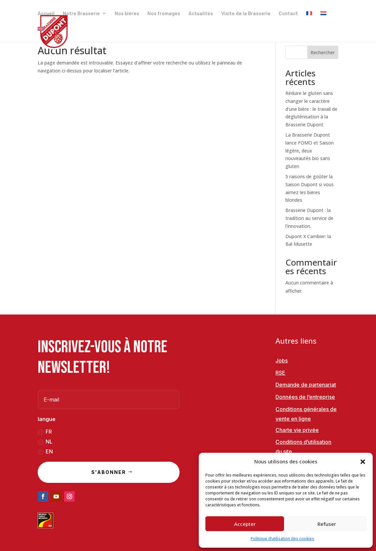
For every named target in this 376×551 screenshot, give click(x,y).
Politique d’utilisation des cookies (282, 538)
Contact (288, 13)
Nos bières (127, 13)
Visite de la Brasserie (246, 13)
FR (45, 431)
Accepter (245, 524)
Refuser (326, 524)
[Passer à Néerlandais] (323, 18)
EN (45, 451)
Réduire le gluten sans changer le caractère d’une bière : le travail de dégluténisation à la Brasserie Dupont (311, 109)
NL (45, 441)
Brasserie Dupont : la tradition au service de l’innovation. (309, 218)
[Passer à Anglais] (41, 34)
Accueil (46, 13)
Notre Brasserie (81, 13)
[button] (362, 461)
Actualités (200, 13)
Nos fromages (163, 13)
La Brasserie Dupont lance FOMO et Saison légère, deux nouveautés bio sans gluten (309, 150)
